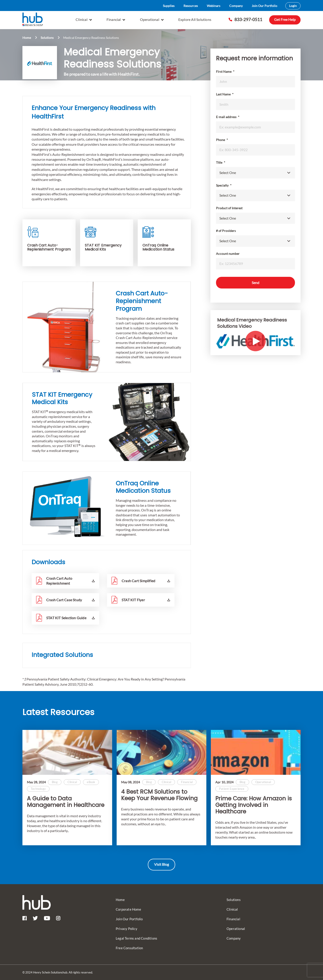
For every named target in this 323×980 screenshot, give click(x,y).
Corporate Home (128, 909)
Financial (116, 19)
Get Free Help (285, 19)
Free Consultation (129, 948)
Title (220, 162)
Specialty (223, 185)
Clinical (84, 19)
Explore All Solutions (194, 19)
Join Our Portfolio (264, 6)
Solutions (47, 38)
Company (236, 6)
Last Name (225, 94)
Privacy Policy (126, 929)
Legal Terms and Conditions (136, 938)
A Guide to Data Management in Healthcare (65, 801)
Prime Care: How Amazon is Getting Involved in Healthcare (253, 805)
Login (293, 6)
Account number (228, 253)
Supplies (169, 6)
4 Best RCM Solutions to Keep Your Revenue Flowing (159, 795)
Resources (190, 6)
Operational (152, 19)
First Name (225, 71)
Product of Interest (229, 208)
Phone (222, 140)
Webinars (213, 6)
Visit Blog (161, 864)
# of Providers (226, 231)
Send (255, 282)
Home (26, 38)
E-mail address (227, 117)
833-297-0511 (245, 19)
